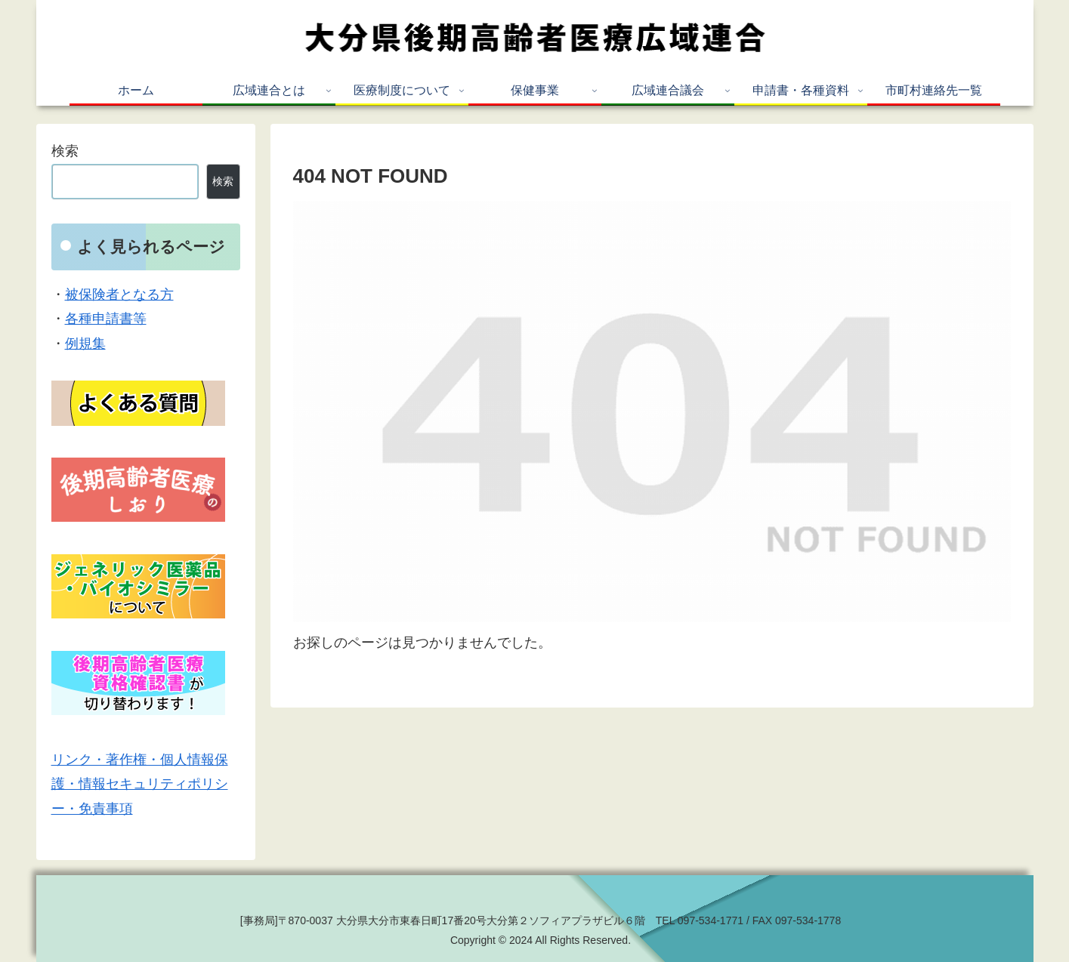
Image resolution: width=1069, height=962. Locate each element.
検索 (65, 151)
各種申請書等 (106, 318)
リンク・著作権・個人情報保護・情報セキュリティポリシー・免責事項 (139, 784)
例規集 (85, 343)
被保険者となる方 (119, 294)
